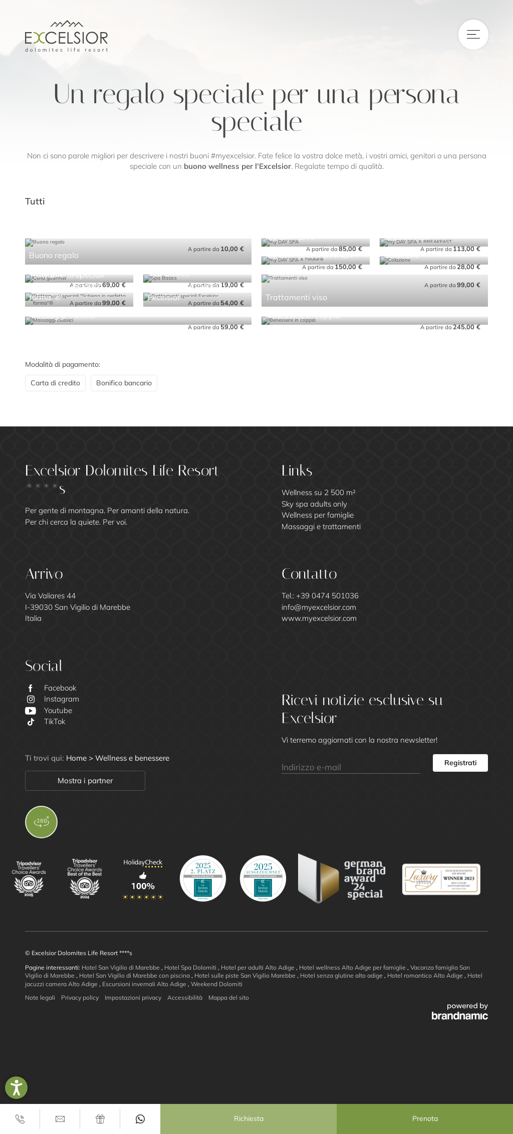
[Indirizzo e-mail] (351, 763)
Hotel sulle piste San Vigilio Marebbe (245, 975)
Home (77, 758)
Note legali (40, 997)
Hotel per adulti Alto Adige (258, 967)
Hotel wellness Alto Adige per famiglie (353, 967)
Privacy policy (80, 997)
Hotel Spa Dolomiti (191, 967)
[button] (16, 1087)
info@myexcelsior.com (319, 607)
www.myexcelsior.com (319, 618)
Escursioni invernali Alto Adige (145, 984)
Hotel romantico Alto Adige (425, 975)
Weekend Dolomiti (216, 984)
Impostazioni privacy (133, 997)
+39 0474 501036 (327, 595)
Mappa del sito (228, 997)
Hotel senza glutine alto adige (342, 975)
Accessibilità (184, 997)
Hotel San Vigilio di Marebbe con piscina (135, 975)
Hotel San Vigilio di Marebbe (121, 967)
